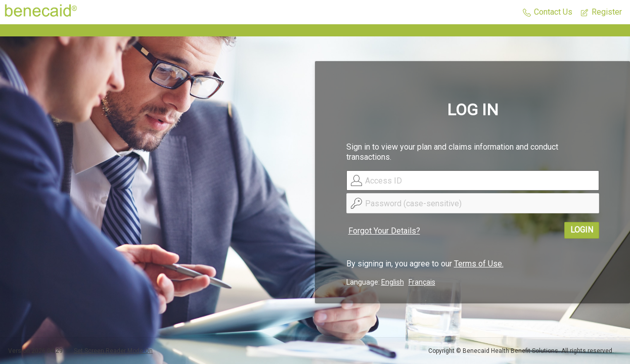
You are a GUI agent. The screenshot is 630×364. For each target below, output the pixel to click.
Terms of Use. (479, 263)
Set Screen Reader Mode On (113, 350)
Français (422, 282)
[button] (547, 12)
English (392, 282)
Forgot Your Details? (384, 231)
